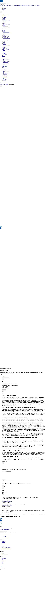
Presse (2, 564)
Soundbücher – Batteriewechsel (6, 550)
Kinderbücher (3, 542)
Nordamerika (5, 39)
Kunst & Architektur (4, 79)
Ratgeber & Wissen (4, 73)
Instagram (3, 568)
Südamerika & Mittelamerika (7, 40)
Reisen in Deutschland (6, 32)
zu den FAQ (4, 537)
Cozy (27, 5)
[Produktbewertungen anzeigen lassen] (4, 461)
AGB (2, 556)
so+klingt (14, 5)
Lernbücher (4, 21)
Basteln (4, 19)
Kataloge (3, 560)
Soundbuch (3, 5)
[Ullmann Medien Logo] (1, 2)
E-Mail (3, 483)
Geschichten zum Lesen (6, 20)
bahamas (24, 5)
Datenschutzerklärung (5, 555)
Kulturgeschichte (5, 75)
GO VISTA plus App (5, 34)
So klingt (9, 5)
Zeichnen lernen (5, 77)
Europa (4, 42)
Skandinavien (5, 48)
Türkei (4, 50)
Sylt (26, 5)
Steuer (7, 5)
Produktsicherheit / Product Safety (6, 549)
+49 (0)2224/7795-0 (5, 539)
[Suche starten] (7, 3)
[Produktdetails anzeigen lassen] (5, 377)
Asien (4, 41)
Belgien (4, 43)
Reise (1, 5)
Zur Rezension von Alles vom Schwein (7, 513)
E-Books (3, 81)
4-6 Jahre (4, 16)
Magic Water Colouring (6, 59)
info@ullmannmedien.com (6, 536)
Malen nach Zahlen (6, 57)
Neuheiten (3, 14)
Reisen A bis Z (5, 35)
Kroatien (4, 47)
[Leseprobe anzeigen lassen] (3, 488)
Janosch (12, 5)
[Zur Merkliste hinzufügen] (1, 86)
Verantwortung (4, 551)
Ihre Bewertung (4, 471)
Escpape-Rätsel (5, 70)
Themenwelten (4, 559)
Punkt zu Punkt (5, 58)
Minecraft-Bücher (5, 62)
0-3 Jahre (4, 15)
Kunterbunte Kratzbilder (6, 27)
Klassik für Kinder (5, 26)
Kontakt (3, 547)
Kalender (3, 55)
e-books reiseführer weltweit (35, 5)
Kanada (4, 46)
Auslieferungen (4, 562)
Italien (4, 45)
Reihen (4, 31)
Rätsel (6, 5)
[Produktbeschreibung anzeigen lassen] (4, 390)
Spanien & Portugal (6, 49)
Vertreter (3, 561)
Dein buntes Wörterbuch (6, 24)
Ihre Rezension (4, 480)
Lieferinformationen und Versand (6, 548)
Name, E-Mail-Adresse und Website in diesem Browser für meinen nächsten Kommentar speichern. (16, 485)
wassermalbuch (21, 5)
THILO (16, 5)
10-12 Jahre (4, 18)
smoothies (29, 5)
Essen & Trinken (4, 66)
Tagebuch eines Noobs (6, 64)
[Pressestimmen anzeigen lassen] (4, 493)
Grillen (4, 67)
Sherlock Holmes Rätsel (6, 71)
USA (3, 51)
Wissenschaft (5, 76)
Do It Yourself (5, 74)
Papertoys (4, 28)
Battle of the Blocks (6, 63)
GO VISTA (4, 33)
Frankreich (4, 44)
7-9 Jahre (4, 17)
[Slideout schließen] (3, 379)
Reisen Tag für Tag (5, 37)
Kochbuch (6, 84)
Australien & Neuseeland (6, 38)
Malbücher (3, 56)
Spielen (4, 23)
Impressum (3, 554)
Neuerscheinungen (4, 54)
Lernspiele (4, 22)
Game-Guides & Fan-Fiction (5, 61)
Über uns (3, 563)
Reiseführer (3, 30)
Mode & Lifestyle (4, 69)
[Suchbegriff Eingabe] (3, 3)
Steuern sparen (4, 80)
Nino (18, 5)
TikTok (3, 569)
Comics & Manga (4, 53)
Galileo (4, 25)
